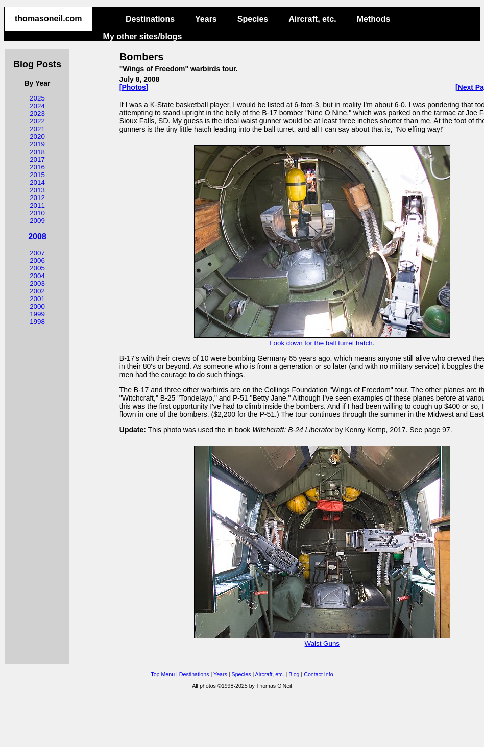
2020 (37, 136)
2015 (37, 175)
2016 (37, 167)
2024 (37, 106)
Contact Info (318, 674)
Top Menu (163, 674)
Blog (293, 674)
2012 (37, 198)
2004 (37, 276)
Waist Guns (322, 640)
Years (206, 19)
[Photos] (134, 87)
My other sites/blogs (142, 36)
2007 (37, 253)
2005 (37, 268)
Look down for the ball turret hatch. (322, 339)
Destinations (150, 19)
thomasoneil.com (48, 18)
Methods (374, 19)
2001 (37, 299)
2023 (37, 113)
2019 (37, 144)
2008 (37, 236)
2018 (37, 152)
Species (252, 19)
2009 (37, 221)
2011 (37, 205)
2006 (37, 260)
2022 (37, 121)
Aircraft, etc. (312, 19)
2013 (37, 190)
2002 (37, 291)
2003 (37, 283)
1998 (37, 322)
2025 (37, 98)
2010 (37, 213)
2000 (37, 306)
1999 (37, 314)
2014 (37, 182)
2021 (37, 129)
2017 (37, 159)
